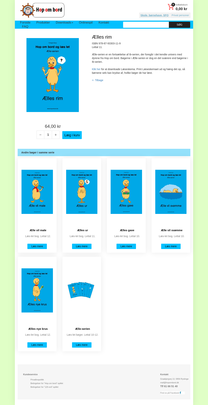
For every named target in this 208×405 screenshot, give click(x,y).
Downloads (64, 22)
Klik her (96, 69)
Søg (179, 24)
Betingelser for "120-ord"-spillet (44, 387)
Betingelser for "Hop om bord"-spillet (47, 383)
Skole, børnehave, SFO (155, 15)
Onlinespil (86, 22)
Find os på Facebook (171, 393)
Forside (25, 22)
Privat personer (180, 15)
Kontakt (103, 22)
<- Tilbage (97, 80)
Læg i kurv (72, 135)
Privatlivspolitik (37, 380)
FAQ (25, 26)
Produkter (43, 22)
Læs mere (37, 246)
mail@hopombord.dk (169, 382)
